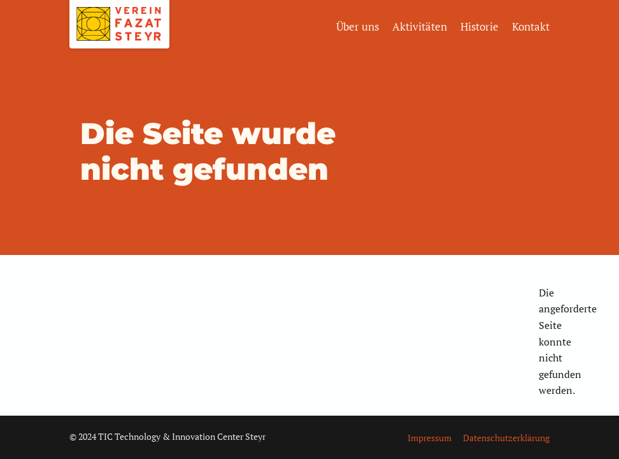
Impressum (430, 438)
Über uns (357, 26)
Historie (479, 26)
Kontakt (531, 26)
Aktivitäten (419, 26)
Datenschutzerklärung (506, 438)
